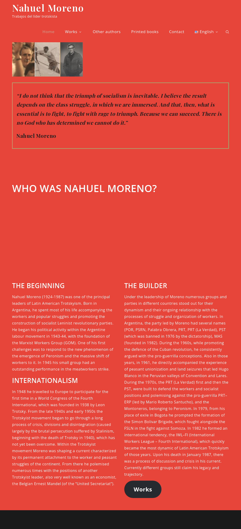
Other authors (107, 31)
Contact (176, 31)
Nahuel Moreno (48, 7)
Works (73, 31)
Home (48, 31)
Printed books (145, 31)
